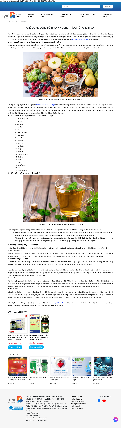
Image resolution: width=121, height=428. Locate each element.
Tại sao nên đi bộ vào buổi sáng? (80, 379)
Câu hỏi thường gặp (77, 399)
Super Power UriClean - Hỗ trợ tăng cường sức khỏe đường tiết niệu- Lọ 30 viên (18, 337)
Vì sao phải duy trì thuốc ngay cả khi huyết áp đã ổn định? (17, 379)
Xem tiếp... (11, 383)
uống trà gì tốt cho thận (56, 303)
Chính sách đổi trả (76, 406)
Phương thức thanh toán (78, 404)
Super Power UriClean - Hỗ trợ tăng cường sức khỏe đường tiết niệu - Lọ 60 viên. (39, 337)
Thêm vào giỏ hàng (15, 347)
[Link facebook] (100, 400)
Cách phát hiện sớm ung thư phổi (38, 379)
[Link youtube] (105, 400)
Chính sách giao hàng (77, 401)
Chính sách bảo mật (77, 408)
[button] (111, 370)
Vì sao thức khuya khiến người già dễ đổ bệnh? (102, 379)
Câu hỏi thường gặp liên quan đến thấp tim (59, 379)
